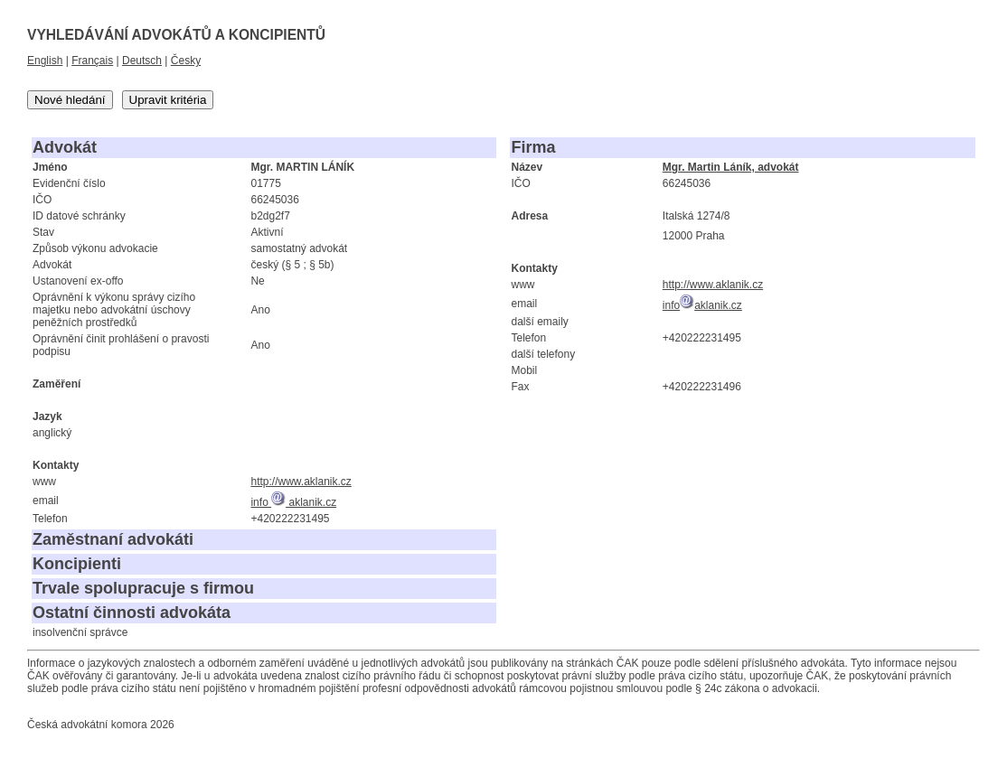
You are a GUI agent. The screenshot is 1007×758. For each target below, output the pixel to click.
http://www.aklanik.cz (300, 481)
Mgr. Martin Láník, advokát (731, 167)
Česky (186, 60)
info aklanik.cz (293, 502)
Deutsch (142, 60)
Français (92, 60)
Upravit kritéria (168, 100)
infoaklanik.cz (702, 305)
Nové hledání (70, 100)
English (44, 60)
